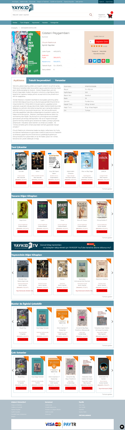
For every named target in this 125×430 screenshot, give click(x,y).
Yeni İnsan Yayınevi (87, 177)
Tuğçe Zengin (87, 175)
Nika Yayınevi (103, 383)
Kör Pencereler (62, 279)
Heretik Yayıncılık (21, 177)
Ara (91, 15)
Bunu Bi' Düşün (102, 220)
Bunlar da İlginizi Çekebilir (26, 304)
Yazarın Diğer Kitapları (24, 196)
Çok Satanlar (18, 352)
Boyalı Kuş (42, 328)
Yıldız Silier (102, 332)
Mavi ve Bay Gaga (103, 171)
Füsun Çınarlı (37, 175)
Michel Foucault (22, 283)
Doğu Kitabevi (71, 177)
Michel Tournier (62, 283)
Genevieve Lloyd (102, 283)
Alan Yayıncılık (37, 177)
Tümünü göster (107, 189)
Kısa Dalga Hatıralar (62, 328)
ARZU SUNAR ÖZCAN (54, 175)
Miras (82, 220)
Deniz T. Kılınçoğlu (23, 332)
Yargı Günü (42, 220)
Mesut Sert (21, 175)
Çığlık (62, 220)
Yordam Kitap (102, 334)
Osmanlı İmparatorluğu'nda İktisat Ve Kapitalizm (22, 330)
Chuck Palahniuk (22, 224)
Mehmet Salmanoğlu (62, 332)
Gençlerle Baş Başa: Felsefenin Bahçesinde (87, 379)
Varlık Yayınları (82, 334)
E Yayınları (42, 334)
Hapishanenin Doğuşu (23, 279)
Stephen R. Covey (82, 332)
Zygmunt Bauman (43, 283)
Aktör (54, 171)
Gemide (37, 171)
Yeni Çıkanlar (19, 147)
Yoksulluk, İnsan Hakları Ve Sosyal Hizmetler (103, 379)
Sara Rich (82, 283)
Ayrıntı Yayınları (23, 226)
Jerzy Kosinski (42, 332)
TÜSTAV (62, 334)
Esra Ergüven (103, 175)
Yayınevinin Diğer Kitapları (26, 255)
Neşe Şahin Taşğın (104, 381)
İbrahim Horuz (71, 175)
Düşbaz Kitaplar (42, 226)
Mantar (82, 279)
